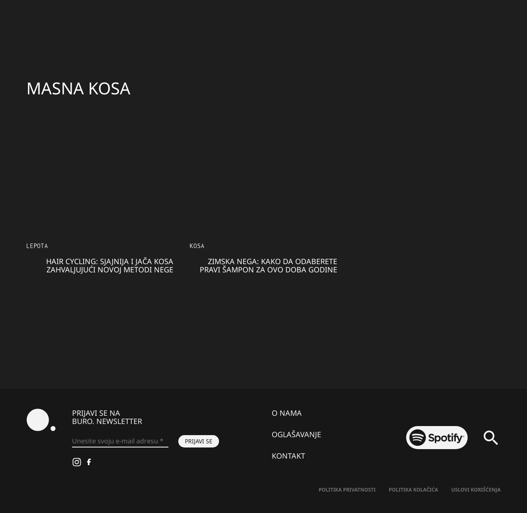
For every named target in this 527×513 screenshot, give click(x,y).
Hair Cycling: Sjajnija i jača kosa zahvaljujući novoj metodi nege (109, 265)
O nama (287, 413)
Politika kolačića (413, 489)
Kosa (197, 245)
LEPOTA (37, 245)
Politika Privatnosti (347, 489)
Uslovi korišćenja (476, 489)
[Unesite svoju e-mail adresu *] (120, 441)
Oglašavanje (296, 434)
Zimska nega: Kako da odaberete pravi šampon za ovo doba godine (268, 265)
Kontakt (288, 456)
